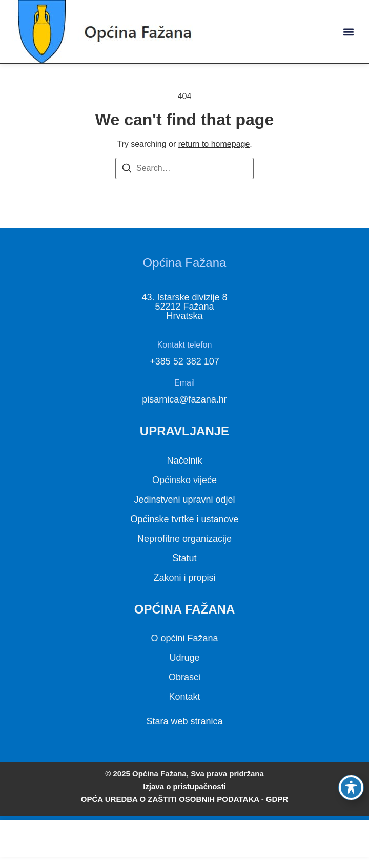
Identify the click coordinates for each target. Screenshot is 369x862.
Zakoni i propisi (184, 577)
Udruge (184, 658)
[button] (348, 31)
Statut (184, 558)
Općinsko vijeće (184, 480)
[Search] (126, 170)
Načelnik (184, 460)
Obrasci (184, 677)
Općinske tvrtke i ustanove (184, 519)
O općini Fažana (184, 638)
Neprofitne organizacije (184, 538)
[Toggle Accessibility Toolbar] (351, 787)
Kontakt (184, 697)
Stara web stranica (184, 721)
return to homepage (214, 144)
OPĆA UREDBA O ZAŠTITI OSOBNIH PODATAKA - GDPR (184, 799)
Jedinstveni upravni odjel (184, 499)
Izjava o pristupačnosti (184, 786)
